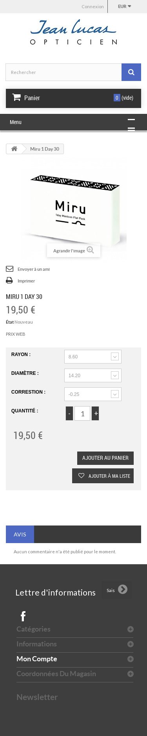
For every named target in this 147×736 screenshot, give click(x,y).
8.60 (73, 357)
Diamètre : (25, 373)
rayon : (21, 354)
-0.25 (74, 394)
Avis (20, 534)
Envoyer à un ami (34, 269)
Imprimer (26, 281)
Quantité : (24, 411)
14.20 (74, 375)
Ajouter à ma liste (108, 476)
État (10, 322)
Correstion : (29, 392)
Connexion (93, 6)
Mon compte (36, 659)
